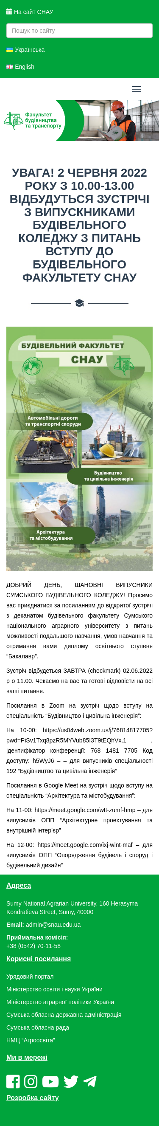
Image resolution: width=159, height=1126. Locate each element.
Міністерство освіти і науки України (54, 989)
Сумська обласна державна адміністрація (63, 1014)
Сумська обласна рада (37, 1027)
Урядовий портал (29, 976)
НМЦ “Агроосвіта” (30, 1040)
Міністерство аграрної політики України (60, 1002)
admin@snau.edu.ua (53, 924)
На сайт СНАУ (29, 11)
